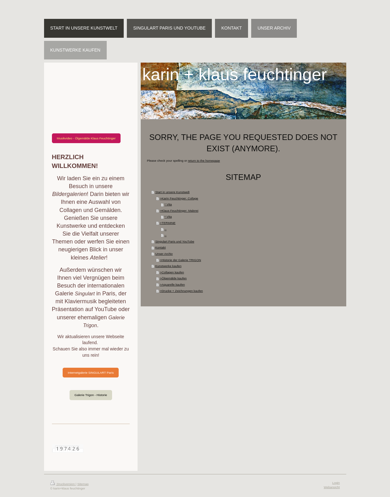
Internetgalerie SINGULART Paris (91, 372)
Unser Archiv (164, 253)
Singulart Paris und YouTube (174, 241)
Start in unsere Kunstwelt (172, 192)
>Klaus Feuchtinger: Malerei (179, 210)
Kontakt (160, 247)
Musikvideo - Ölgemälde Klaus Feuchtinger (86, 138)
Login (336, 482)
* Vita (168, 204)
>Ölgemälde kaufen (173, 278)
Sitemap (82, 484)
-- (166, 229)
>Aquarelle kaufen (172, 284)
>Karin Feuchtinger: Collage (179, 198)
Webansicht (332, 487)
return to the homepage (204, 160)
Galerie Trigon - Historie (91, 395)
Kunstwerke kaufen (168, 266)
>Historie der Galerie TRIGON (180, 260)
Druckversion (63, 484)
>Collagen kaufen (172, 272)
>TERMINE (168, 223)
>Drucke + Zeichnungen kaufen (181, 291)
